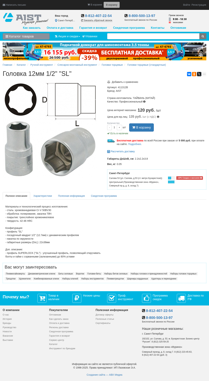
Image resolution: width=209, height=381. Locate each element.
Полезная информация (71, 195)
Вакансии (8, 335)
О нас (6, 314)
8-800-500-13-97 (142, 16)
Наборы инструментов (92, 278)
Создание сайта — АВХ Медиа (104, 374)
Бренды (7, 323)
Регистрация (198, 4)
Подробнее (134, 144)
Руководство (9, 327)
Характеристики (42, 195)
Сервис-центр (56, 340)
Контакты (157, 27)
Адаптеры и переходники (163, 278)
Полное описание (16, 195)
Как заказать (32, 27)
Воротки (80, 273)
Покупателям (58, 310)
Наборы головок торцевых (183, 273)
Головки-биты (94, 273)
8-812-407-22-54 (98, 16)
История (7, 319)
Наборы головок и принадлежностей (149, 273)
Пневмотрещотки (115, 278)
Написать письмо (14, 4)
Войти (186, 4)
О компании (11, 310)
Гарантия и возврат (93, 27)
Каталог (53, 344)
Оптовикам (178, 27)
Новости (7, 331)
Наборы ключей (70, 278)
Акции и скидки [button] (67, 36)
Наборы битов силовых (115, 273)
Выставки (8, 340)
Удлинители (25, 278)
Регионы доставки (59, 327)
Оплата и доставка (60, 27)
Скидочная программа (129, 27)
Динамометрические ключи (41, 273)
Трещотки (11, 278)
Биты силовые (65, 273)
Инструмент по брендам (62, 348)
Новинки (90, 36)
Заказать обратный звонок (96, 20)
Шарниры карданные (137, 278)
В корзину (141, 127)
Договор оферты (104, 314)
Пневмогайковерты (15, 273)
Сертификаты (103, 323)
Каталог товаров (20, 36)
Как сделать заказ (58, 319)
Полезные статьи (105, 319)
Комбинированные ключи (46, 278)
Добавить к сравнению (122, 82)
